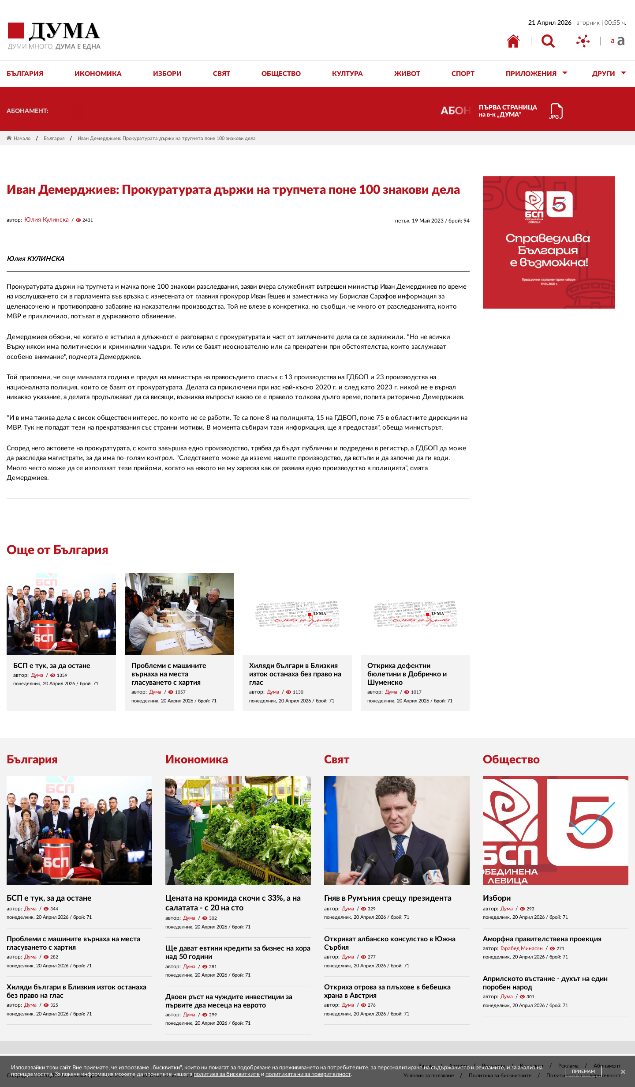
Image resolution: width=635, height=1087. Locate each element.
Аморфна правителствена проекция (542, 939)
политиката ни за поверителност (308, 1074)
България (54, 138)
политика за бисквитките (227, 1074)
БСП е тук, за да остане (51, 665)
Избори (497, 898)
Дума (37, 675)
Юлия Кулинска (46, 220)
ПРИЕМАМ (583, 1071)
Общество (511, 760)
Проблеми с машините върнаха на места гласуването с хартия (168, 674)
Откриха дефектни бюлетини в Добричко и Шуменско (407, 674)
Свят (337, 760)
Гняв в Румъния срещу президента (388, 898)
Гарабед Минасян (522, 948)
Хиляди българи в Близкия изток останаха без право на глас (295, 674)
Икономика (196, 760)
